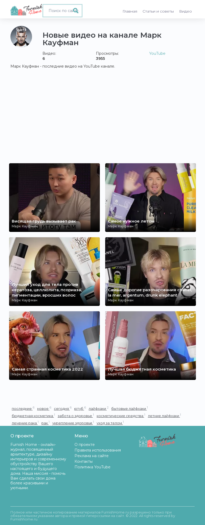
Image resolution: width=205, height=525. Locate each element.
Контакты (83, 461)
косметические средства (121, 415)
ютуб (80, 408)
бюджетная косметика (33, 415)
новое (44, 408)
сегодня (63, 408)
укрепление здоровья (73, 423)
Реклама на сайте (91, 455)
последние (23, 408)
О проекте (84, 444)
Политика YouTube (92, 467)
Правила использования (97, 450)
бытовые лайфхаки (129, 408)
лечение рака (25, 423)
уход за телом (110, 423)
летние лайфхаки (164, 415)
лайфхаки (99, 408)
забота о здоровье (76, 415)
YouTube (157, 53)
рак (45, 423)
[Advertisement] (102, 123)
